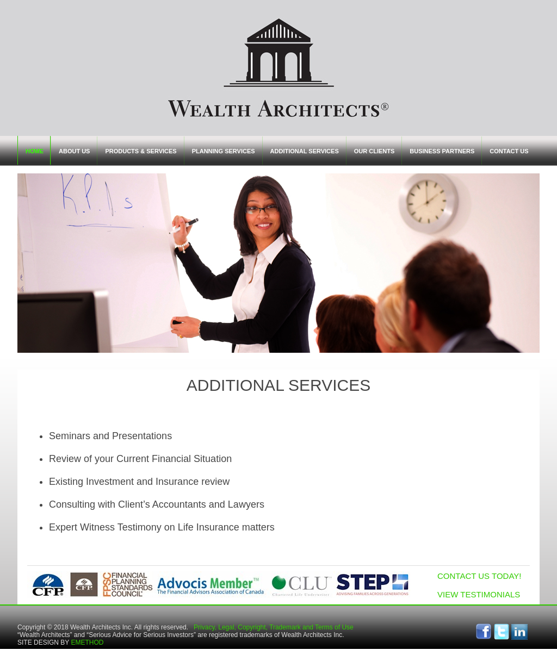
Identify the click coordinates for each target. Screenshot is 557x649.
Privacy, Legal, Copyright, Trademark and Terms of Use (274, 627)
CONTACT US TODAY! (479, 576)
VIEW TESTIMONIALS (478, 594)
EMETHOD (87, 642)
